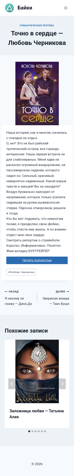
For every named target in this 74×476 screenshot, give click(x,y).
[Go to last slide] (11, 383)
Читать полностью (37, 260)
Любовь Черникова (21, 272)
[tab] (29, 431)
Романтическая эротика (37, 25)
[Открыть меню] (65, 8)
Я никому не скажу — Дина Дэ (19, 297)
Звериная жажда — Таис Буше (54, 297)
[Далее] (62, 383)
